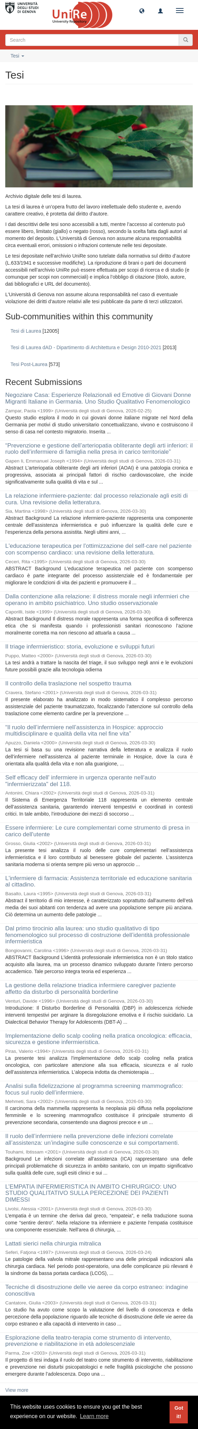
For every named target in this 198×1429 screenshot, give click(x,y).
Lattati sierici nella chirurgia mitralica (53, 1243)
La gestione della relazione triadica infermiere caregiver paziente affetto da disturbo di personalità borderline (90, 988)
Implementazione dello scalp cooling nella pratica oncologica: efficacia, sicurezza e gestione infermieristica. (98, 1039)
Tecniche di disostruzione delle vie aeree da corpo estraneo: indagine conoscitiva (96, 1290)
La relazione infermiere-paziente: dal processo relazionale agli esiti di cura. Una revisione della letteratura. (96, 499)
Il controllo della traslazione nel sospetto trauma (68, 683)
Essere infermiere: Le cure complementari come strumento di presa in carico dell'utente (97, 831)
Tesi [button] (17, 56)
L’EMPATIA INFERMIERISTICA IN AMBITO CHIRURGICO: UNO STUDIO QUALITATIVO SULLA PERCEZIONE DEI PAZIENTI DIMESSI (90, 1193)
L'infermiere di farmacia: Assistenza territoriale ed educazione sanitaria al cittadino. (98, 881)
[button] (142, 10)
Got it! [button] (178, 1412)
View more (16, 1390)
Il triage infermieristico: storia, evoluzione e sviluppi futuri (79, 646)
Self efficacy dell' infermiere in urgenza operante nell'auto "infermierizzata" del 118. (80, 780)
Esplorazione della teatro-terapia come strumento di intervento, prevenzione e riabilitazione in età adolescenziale (88, 1341)
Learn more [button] (94, 1416)
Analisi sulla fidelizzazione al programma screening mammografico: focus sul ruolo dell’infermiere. (94, 1089)
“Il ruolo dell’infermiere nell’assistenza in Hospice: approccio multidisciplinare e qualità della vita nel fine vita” (84, 730)
